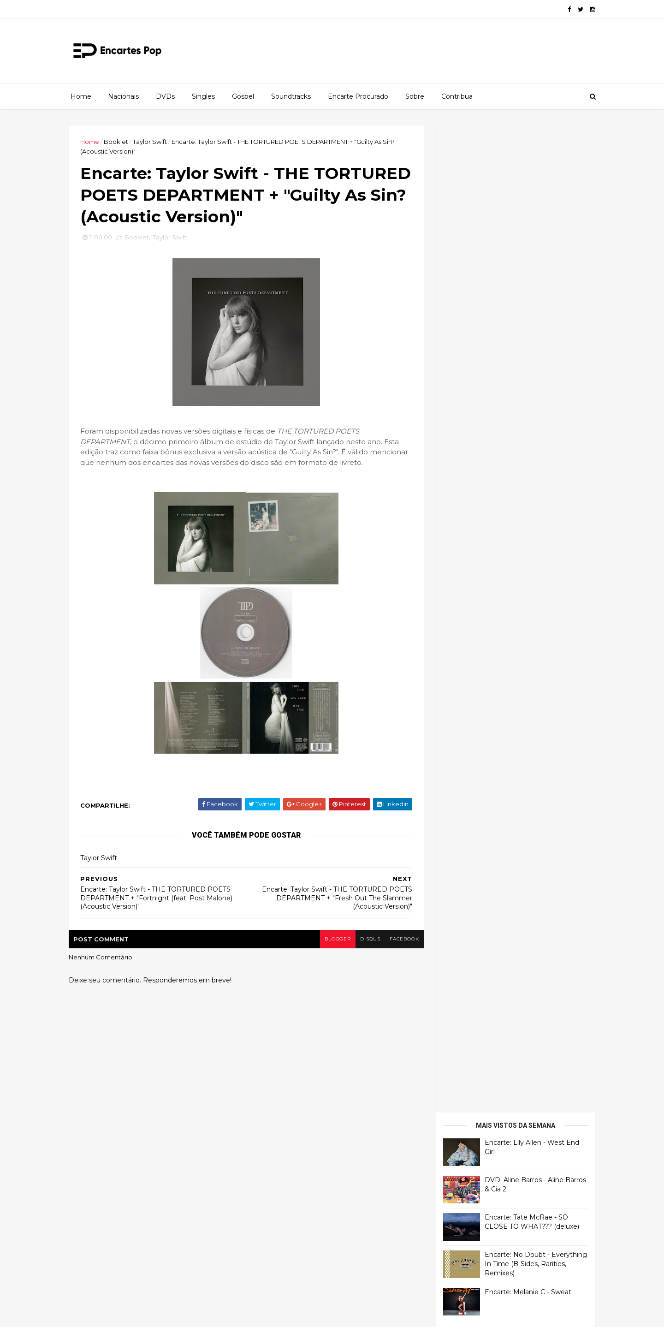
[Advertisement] (509, 603)
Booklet (119, 141)
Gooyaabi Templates (208, 1314)
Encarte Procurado (358, 96)
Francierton (459, 387)
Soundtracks (291, 96)
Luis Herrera (460, 502)
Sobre (414, 96)
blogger (332, 940)
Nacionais (123, 96)
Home (81, 96)
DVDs (165, 96)
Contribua (457, 96)
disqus (365, 940)
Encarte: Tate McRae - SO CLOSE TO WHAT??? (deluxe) (529, 235)
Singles (203, 96)
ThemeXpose (119, 1314)
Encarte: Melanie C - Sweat (525, 305)
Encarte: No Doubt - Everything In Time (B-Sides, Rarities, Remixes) (533, 276)
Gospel (243, 96)
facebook (400, 940)
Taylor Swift (153, 141)
